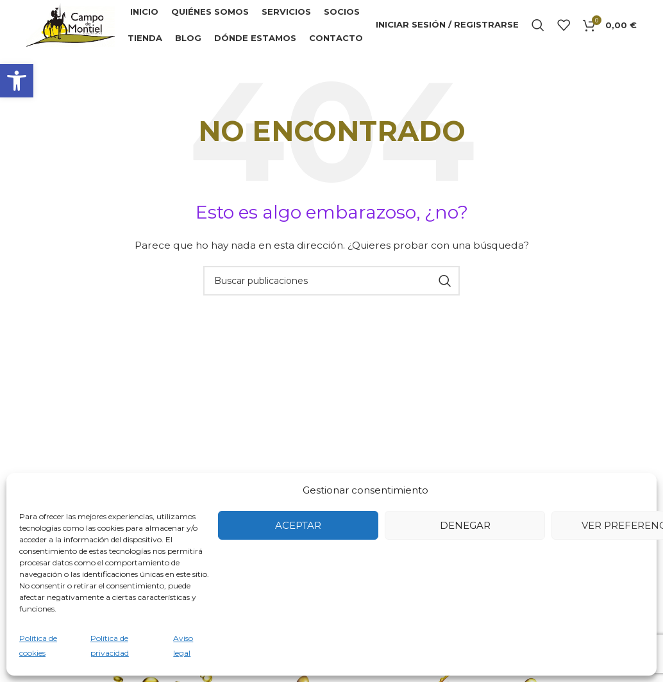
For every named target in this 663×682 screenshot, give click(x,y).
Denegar (465, 525)
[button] (16, 80)
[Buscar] (538, 25)
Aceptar (298, 525)
